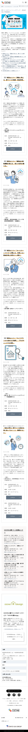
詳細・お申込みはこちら (10, 552)
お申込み (13, 149)
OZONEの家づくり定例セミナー (11, 70)
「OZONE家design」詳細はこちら (12, 629)
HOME (2, 6)
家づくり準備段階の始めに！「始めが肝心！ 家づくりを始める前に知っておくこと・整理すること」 (14, 67)
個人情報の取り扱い (19, 717)
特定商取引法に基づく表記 (14, 703)
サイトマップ (13, 698)
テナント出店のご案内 (22, 698)
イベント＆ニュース (8, 6)
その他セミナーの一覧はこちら (11, 543)
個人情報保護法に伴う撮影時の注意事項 (15, 705)
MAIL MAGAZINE (14, 691)
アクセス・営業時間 (6, 698)
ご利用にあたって (5, 721)
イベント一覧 (15, 6)
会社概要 (3, 717)
